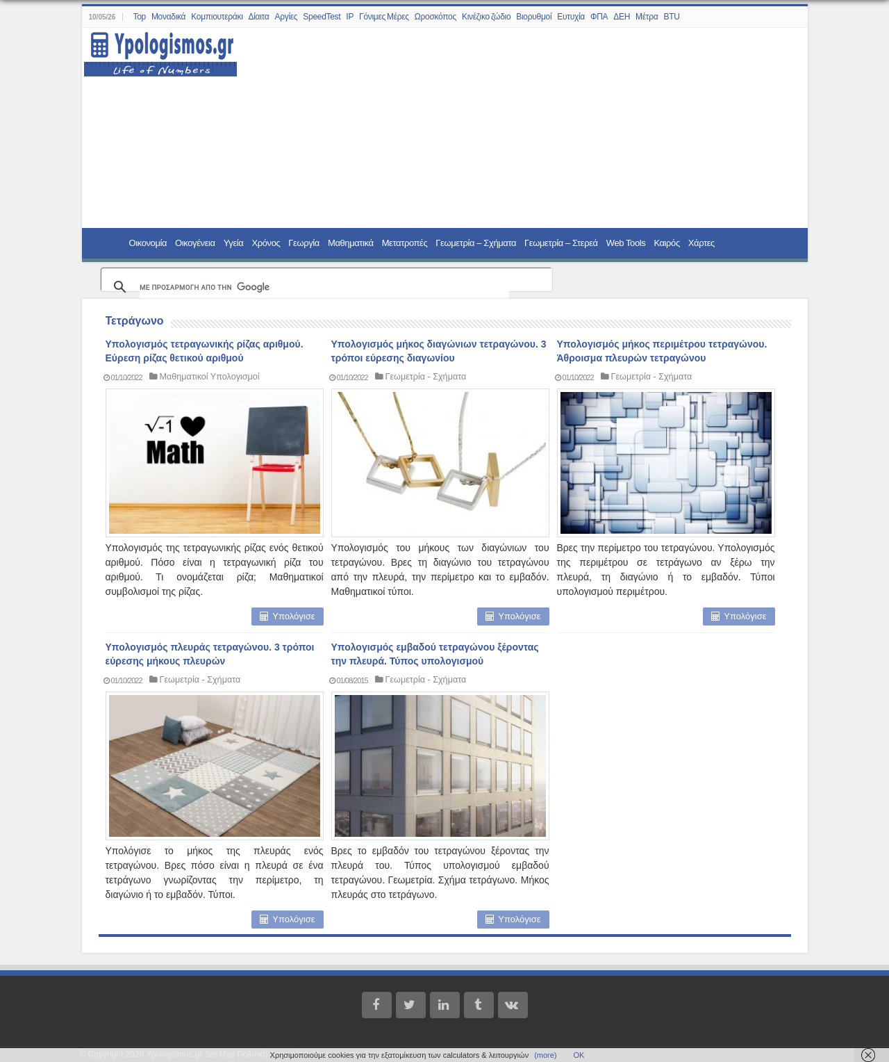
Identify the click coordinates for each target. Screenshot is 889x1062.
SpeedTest (321, 17)
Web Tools (626, 243)
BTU (671, 17)
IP (350, 17)
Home (107, 242)
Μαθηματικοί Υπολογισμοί (210, 377)
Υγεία (234, 243)
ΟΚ (579, 1055)
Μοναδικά (168, 17)
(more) (545, 1055)
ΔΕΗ (621, 17)
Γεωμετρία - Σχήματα (426, 377)
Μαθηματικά (351, 243)
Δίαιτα (259, 17)
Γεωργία (303, 243)
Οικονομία (148, 243)
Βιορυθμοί (533, 17)
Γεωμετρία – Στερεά (561, 243)
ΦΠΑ (599, 17)
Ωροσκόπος (435, 17)
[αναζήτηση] (324, 287)
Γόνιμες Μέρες (384, 17)
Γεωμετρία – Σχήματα (475, 243)
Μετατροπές (405, 243)
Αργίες (286, 17)
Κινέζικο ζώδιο (486, 17)
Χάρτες (701, 243)
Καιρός (666, 243)
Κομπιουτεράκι (216, 17)
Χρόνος (265, 243)
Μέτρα (646, 17)
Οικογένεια (195, 243)
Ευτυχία (571, 17)
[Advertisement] (514, 128)
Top (139, 17)
